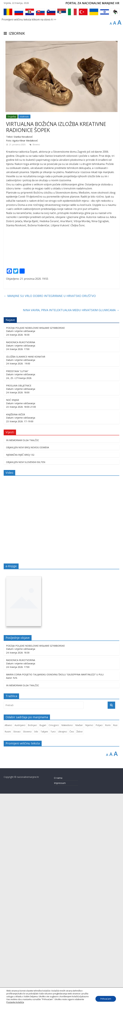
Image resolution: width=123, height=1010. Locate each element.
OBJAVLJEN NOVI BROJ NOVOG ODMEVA (27, 663)
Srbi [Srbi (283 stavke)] (36, 947)
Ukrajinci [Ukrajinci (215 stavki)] (62, 947)
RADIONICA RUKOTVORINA (20, 558)
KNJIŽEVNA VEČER (15, 630)
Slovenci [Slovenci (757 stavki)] (27, 947)
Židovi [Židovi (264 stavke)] (79, 947)
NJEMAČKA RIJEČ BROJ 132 (20, 670)
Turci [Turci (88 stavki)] (53, 947)
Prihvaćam (105, 998)
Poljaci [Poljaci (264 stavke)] (99, 941)
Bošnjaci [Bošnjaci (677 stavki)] (32, 941)
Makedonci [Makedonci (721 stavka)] (67, 941)
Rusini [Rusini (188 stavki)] (8, 947)
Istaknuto (24, 116)
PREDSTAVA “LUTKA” (17, 587)
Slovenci (36, 144)
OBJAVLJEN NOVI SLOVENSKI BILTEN (25, 678)
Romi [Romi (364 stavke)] (108, 941)
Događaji (12, 116)
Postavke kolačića (15, 1002)
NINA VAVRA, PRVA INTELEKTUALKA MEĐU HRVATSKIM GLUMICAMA (71, 526)
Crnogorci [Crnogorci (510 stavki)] (54, 941)
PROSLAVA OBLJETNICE (18, 601)
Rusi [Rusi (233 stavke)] (115, 941)
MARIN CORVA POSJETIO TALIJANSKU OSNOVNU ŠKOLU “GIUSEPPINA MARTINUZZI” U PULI (55, 890)
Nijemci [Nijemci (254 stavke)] (89, 941)
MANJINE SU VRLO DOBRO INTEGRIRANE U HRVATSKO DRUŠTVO (50, 512)
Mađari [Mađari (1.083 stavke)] (79, 941)
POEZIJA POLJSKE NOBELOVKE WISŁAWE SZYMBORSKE (35, 544)
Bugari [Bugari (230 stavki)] (42, 941)
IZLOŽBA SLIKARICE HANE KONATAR (25, 573)
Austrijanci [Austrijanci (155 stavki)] (20, 941)
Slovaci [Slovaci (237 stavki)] (16, 947)
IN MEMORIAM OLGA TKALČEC (22, 656)
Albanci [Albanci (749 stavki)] (8, 941)
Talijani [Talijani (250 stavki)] (44, 947)
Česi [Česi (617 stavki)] (72, 947)
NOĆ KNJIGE (12, 616)
